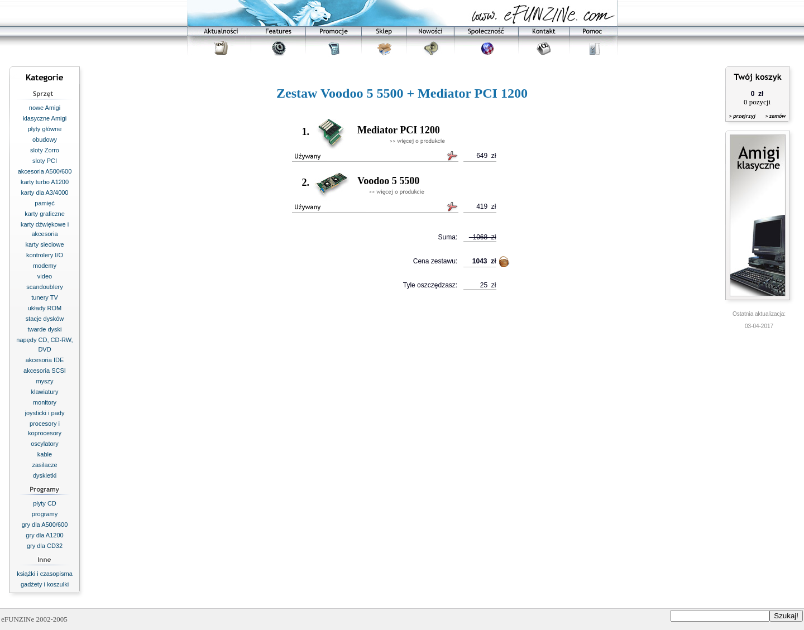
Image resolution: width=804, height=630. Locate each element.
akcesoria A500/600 (45, 171)
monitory (44, 402)
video (44, 276)
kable (44, 454)
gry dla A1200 (44, 535)
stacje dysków (45, 318)
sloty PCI (44, 160)
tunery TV (44, 297)
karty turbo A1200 (45, 182)
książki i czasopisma (45, 573)
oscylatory (45, 443)
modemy (44, 265)
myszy (44, 381)
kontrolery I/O (44, 255)
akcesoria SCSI (44, 370)
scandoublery (44, 286)
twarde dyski (44, 329)
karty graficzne (45, 213)
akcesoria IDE (45, 360)
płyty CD (44, 503)
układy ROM (45, 308)
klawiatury (45, 391)
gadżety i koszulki (45, 584)
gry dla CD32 (45, 545)
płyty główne (45, 129)
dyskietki (44, 475)
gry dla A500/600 (45, 524)
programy (45, 514)
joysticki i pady (45, 413)
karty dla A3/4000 (44, 192)
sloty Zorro (44, 150)
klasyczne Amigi (44, 118)
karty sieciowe (44, 244)
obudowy (44, 139)
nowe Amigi (44, 107)
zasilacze (44, 464)
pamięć (44, 203)
